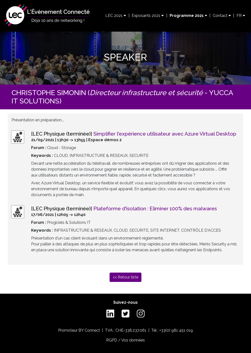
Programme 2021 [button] (188, 15)
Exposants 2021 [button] (148, 15)
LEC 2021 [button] (115, 15)
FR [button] (241, 15)
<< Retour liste (125, 277)
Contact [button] (222, 15)
